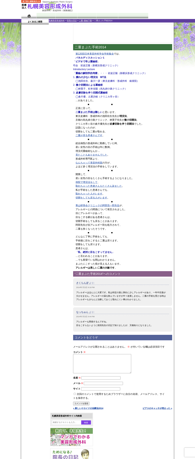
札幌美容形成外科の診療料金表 (42, 393)
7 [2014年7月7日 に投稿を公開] (32, 100)
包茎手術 (35, 338)
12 (48, 142)
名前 (77, 381)
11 (45, 142)
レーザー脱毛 (38, 311)
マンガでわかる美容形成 (65, 15)
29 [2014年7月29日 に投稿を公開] (38, 113)
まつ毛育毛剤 (38, 333)
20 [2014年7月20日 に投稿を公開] (26, 109)
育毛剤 (34, 327)
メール (78, 387)
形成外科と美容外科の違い (40, 382)
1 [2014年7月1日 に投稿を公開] (38, 95)
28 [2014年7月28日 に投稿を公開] (32, 113)
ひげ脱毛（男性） (40, 322)
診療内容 (85, 15)
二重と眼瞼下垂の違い (38, 289)
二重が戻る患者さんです (89, 135)
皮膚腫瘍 (35, 344)
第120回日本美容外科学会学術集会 (95, 53)
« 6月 (26, 119)
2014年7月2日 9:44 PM (85, 317)
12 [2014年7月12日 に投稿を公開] (61, 100)
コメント (79, 352)
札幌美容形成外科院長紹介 (40, 404)
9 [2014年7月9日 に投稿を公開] (44, 100)
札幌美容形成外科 (29, 20)
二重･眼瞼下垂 (57, 20)
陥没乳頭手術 (38, 273)
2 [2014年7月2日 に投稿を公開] (44, 95)
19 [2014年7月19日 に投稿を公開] (61, 104)
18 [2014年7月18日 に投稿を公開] (56, 104)
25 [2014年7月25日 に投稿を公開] (56, 109)
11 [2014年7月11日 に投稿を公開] (56, 100)
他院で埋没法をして (87, 182)
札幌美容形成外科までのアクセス (43, 388)
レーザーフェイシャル (42, 317)
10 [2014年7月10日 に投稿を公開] (50, 100)
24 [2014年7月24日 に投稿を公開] (50, 109)
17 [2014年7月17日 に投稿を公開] (50, 104)
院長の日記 (44, 20)
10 (42, 142)
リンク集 (31, 410)
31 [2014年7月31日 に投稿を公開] (50, 113)
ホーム (28, 15)
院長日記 (46, 15)
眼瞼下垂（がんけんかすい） (45, 267)
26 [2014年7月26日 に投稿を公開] (61, 109)
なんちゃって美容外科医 (89, 162)
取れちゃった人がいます (89, 193)
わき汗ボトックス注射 (42, 300)
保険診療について (35, 399)
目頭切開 (35, 349)
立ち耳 (34, 306)
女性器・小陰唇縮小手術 (43, 278)
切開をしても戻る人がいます (91, 197)
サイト (76, 392)
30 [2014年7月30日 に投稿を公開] (44, 113)
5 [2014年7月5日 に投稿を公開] (61, 95)
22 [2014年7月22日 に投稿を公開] (38, 109)
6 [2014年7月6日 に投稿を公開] (26, 100)
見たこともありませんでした (91, 155)
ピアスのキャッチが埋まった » (157, 412)
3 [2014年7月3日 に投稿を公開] (49, 95)
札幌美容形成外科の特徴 (39, 377)
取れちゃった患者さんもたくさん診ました (99, 186)
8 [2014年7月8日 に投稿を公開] (38, 100)
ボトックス (36, 355)
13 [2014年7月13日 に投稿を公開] (26, 104)
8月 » (34, 119)
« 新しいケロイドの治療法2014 (88, 412)
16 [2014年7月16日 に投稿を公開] (44, 104)
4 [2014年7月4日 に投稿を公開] (55, 95)
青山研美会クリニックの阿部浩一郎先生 (97, 205)
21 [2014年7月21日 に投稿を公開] (32, 109)
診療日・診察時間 (131, 15)
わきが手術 (42, 295)
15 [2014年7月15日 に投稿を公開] (38, 104)
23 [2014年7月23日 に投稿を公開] (44, 109)
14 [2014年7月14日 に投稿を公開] (32, 104)
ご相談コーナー (146, 6)
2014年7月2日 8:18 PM (85, 287)
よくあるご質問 (160, 15)
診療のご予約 (164, 6)
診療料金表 (105, 15)
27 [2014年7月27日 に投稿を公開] (26, 113)
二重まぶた (36, 284)
